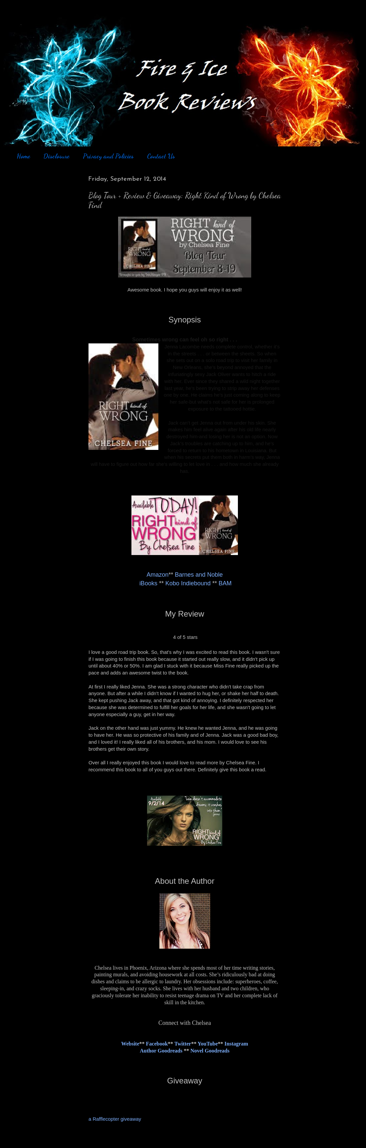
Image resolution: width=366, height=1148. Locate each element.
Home (23, 156)
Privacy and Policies (108, 156)
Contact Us (161, 156)
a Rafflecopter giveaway (115, 1119)
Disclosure (56, 156)
